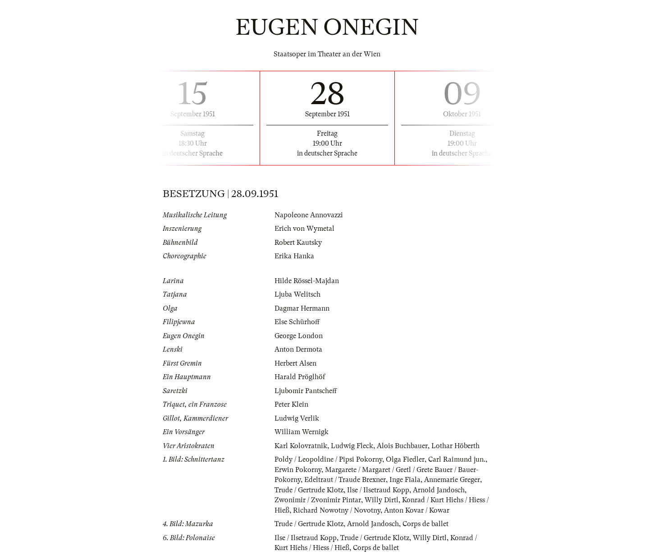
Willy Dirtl (381, 500)
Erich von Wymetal (304, 229)
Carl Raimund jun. (456, 459)
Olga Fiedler (405, 459)
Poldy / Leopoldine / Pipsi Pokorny (328, 459)
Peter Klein (291, 404)
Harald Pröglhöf (299, 377)
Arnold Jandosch (439, 490)
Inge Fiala (405, 480)
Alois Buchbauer (402, 446)
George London (298, 336)
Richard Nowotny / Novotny (336, 510)
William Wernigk (301, 432)
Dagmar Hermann (301, 308)
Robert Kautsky (298, 243)
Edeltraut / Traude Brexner (345, 480)
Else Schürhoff (297, 322)
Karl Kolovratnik (300, 446)
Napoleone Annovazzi (308, 215)
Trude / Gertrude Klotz (308, 490)
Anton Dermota (298, 349)
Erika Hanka (294, 256)
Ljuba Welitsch (297, 294)
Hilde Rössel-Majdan (306, 281)
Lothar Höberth (455, 446)
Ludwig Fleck (352, 446)
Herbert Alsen (295, 363)
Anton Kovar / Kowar (416, 510)
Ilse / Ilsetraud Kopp (378, 490)
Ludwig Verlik (296, 418)
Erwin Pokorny (297, 470)
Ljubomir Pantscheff (305, 391)
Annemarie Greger (452, 480)
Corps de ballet (425, 524)
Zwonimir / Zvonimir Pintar (317, 500)
